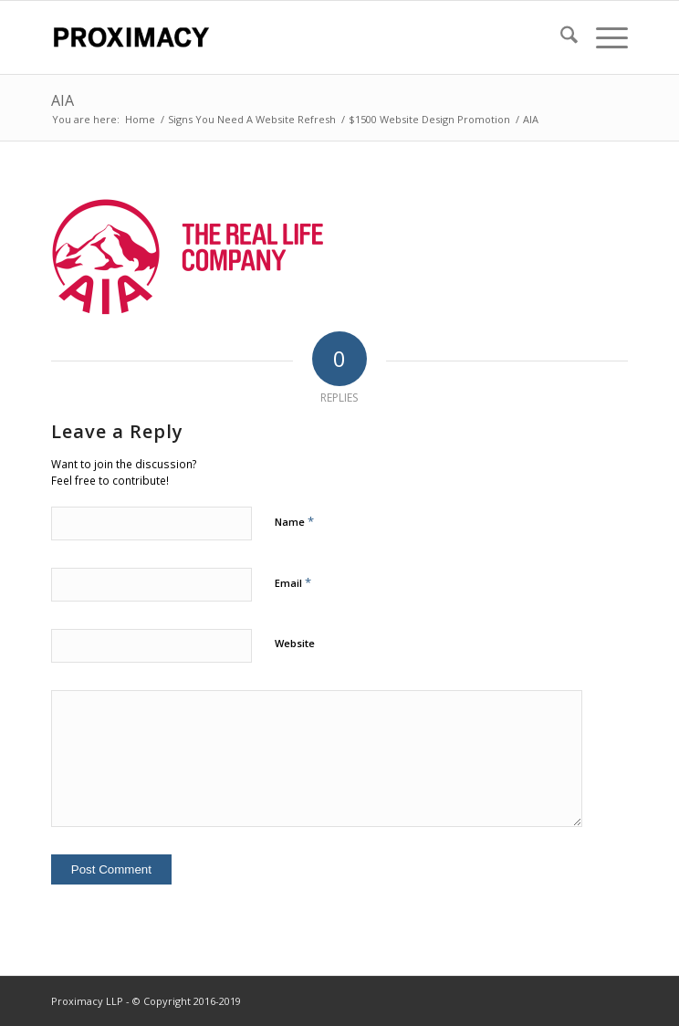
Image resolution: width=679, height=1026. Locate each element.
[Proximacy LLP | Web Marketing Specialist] (282, 37)
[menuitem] (560, 37)
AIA (62, 100)
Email (293, 582)
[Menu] (603, 37)
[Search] (560, 37)
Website (295, 643)
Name (294, 521)
